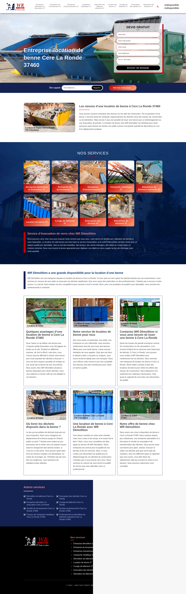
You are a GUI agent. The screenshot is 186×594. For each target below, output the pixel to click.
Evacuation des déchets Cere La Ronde (71, 497)
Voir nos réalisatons (122, 88)
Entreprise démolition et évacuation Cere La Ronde (36, 503)
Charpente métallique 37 (86, 5)
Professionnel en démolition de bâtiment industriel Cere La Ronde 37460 (70, 517)
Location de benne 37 (112, 5)
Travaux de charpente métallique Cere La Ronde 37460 (39, 516)
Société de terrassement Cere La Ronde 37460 (39, 509)
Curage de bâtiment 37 (123, 5)
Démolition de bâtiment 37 (149, 5)
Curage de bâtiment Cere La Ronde (69, 503)
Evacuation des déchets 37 (135, 5)
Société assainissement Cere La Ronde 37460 (71, 509)
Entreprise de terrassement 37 (55, 5)
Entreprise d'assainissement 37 (71, 5)
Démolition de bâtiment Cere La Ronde (38, 497)
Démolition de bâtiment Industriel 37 (100, 6)
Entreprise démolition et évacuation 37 (40, 6)
